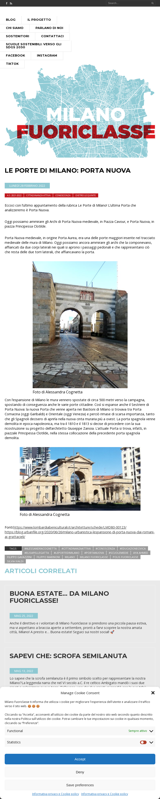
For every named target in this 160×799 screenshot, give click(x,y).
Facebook (15, 55)
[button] (153, 693)
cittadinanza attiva (38, 195)
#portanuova (94, 552)
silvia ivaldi (15, 561)
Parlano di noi (49, 28)
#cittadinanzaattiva (76, 548)
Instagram (47, 55)
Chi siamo (14, 28)
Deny (80, 773)
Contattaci (52, 36)
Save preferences (80, 786)
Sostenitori (17, 36)
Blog (11, 19)
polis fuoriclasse (125, 557)
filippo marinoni (48, 557)
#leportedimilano (66, 552)
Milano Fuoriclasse (94, 557)
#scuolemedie (118, 552)
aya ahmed (140, 552)
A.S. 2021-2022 (14, 195)
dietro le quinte (85, 195)
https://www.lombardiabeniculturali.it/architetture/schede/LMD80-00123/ (69, 527)
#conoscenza (105, 548)
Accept (80, 760)
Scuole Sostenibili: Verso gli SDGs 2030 (33, 45)
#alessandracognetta (40, 548)
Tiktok (12, 63)
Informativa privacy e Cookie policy (55, 795)
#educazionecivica (133, 548)
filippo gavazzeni (19, 557)
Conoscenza (62, 195)
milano (70, 557)
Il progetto (39, 19)
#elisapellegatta (36, 552)
